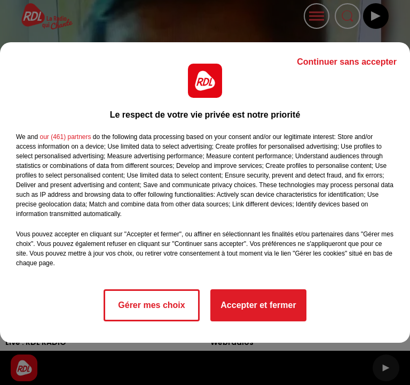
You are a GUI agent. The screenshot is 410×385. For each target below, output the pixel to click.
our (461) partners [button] (65, 137)
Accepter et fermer (258, 305)
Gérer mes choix (151, 305)
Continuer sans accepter (347, 61)
